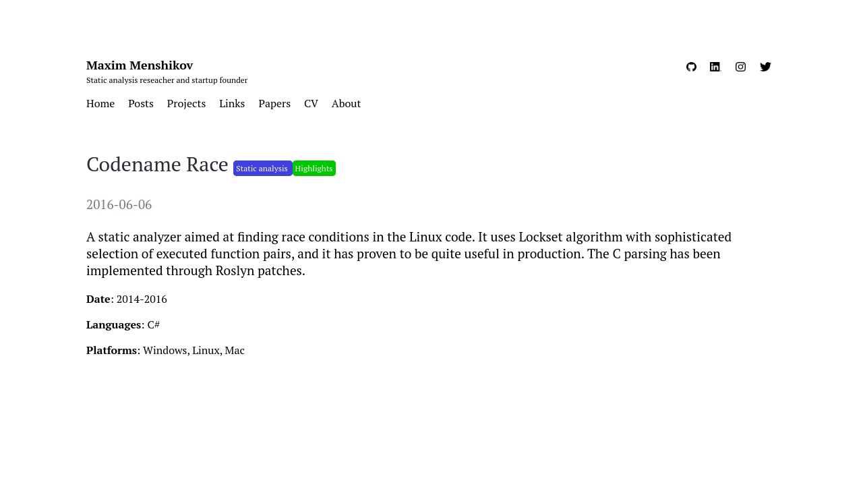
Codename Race (159, 163)
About (346, 103)
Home (100, 103)
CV (311, 103)
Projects (186, 103)
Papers (274, 103)
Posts (141, 103)
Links (232, 103)
